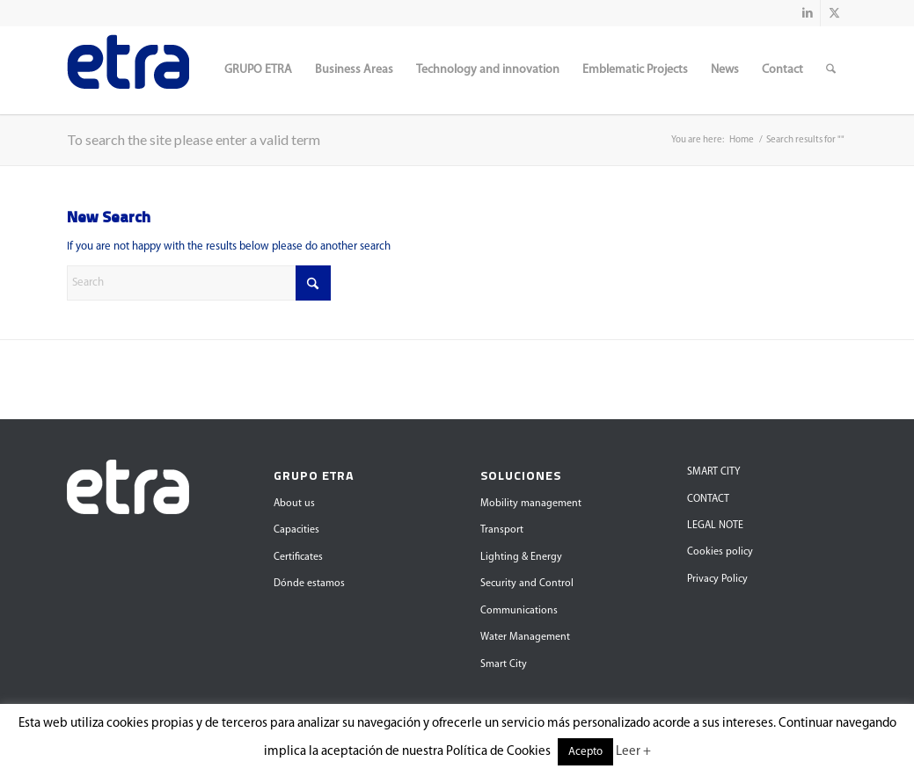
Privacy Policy (717, 579)
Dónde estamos (309, 583)
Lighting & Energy (521, 557)
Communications (519, 611)
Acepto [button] (585, 752)
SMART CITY (713, 472)
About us (294, 503)
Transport (501, 530)
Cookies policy (720, 552)
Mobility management (530, 503)
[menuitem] (258, 70)
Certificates (298, 557)
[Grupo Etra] (128, 70)
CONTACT (708, 499)
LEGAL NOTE (715, 525)
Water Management (525, 637)
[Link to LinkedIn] (807, 13)
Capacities (296, 530)
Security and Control (527, 583)
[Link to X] (834, 13)
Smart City (503, 664)
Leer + (633, 751)
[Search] (831, 70)
